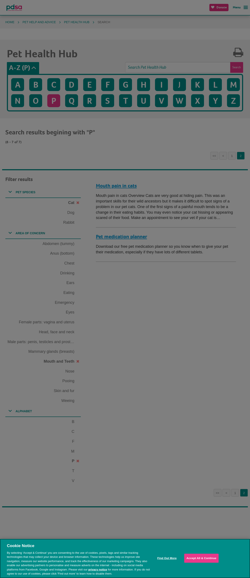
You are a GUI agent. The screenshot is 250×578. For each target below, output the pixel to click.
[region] (125, 558)
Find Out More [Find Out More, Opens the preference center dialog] (167, 558)
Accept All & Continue (201, 558)
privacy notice (97, 569)
